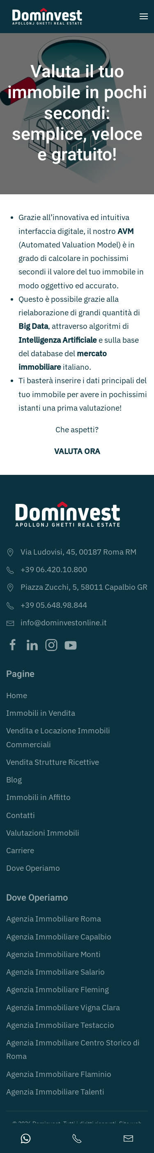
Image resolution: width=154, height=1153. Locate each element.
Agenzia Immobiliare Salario (55, 972)
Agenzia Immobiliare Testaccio (60, 1025)
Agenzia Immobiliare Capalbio (58, 937)
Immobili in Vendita (40, 713)
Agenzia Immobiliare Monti (53, 954)
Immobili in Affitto (38, 797)
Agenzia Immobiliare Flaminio (58, 1074)
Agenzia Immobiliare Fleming (57, 989)
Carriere (20, 850)
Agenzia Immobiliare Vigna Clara (63, 1007)
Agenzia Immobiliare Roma (53, 919)
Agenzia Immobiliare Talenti (55, 1092)
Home (16, 695)
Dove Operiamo (33, 868)
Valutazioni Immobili (42, 833)
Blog (14, 779)
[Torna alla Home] (47, 16)
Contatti (20, 815)
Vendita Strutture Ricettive (52, 762)
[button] (144, 16)
